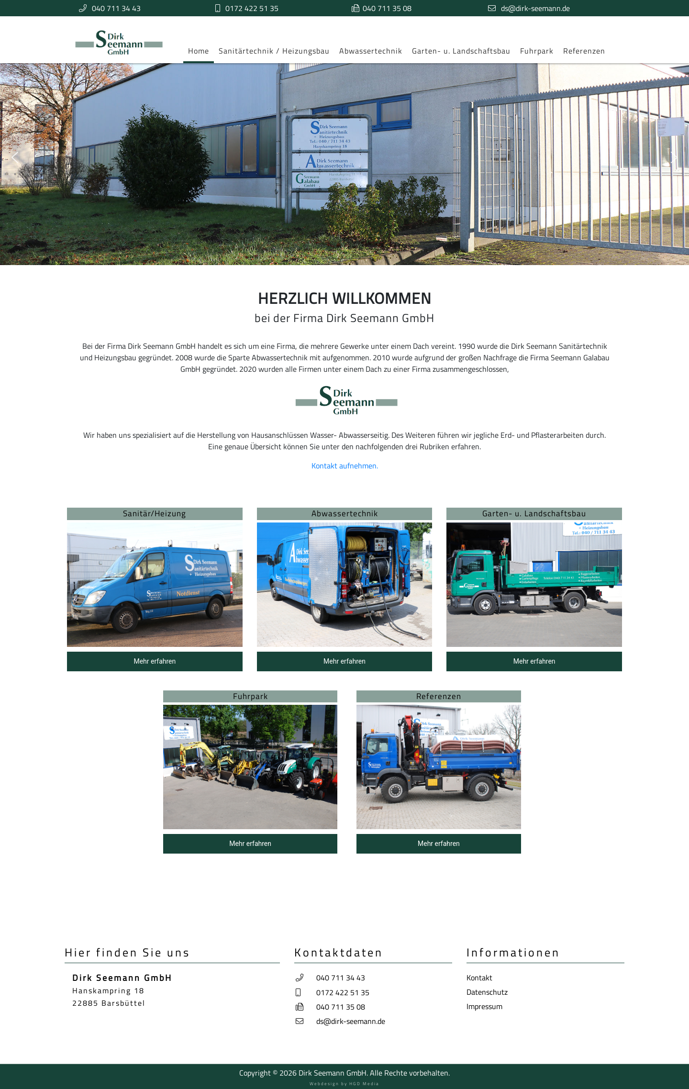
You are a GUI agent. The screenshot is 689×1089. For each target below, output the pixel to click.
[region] (344, 683)
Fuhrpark (537, 50)
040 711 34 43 (116, 8)
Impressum (484, 1006)
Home (198, 50)
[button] (14, 157)
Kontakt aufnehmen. (344, 465)
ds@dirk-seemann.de (535, 8)
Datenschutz (487, 992)
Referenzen (584, 50)
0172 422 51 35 (251, 8)
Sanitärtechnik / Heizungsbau (274, 50)
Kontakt (479, 977)
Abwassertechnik (370, 50)
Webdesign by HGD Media (344, 1083)
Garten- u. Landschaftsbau (461, 50)
